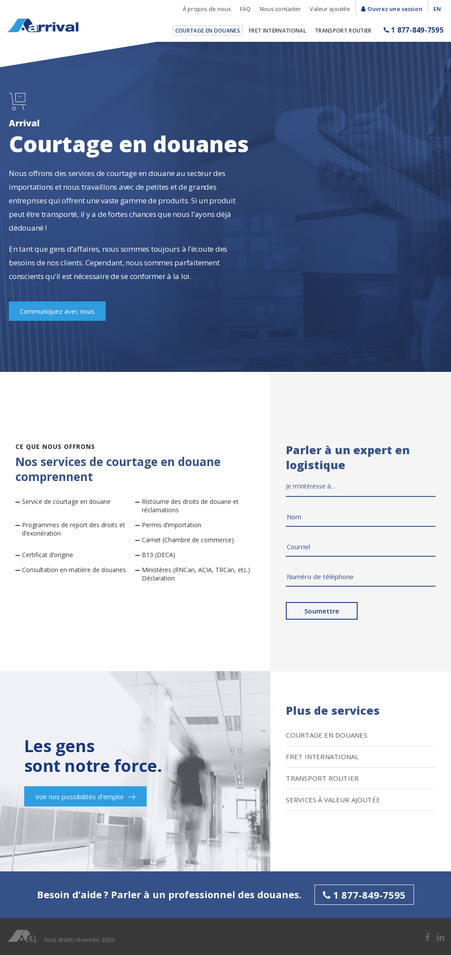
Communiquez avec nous (57, 311)
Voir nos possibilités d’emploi (85, 796)
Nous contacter (280, 9)
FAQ (245, 9)
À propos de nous (207, 9)
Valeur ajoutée (330, 9)
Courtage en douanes (207, 30)
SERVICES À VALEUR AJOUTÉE (333, 799)
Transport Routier (343, 30)
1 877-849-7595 (414, 30)
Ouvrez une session (394, 9)
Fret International (277, 30)
